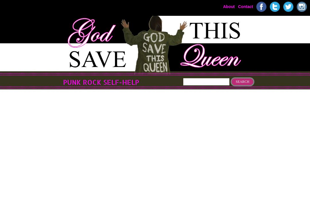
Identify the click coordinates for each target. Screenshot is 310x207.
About (229, 6)
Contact (245, 6)
